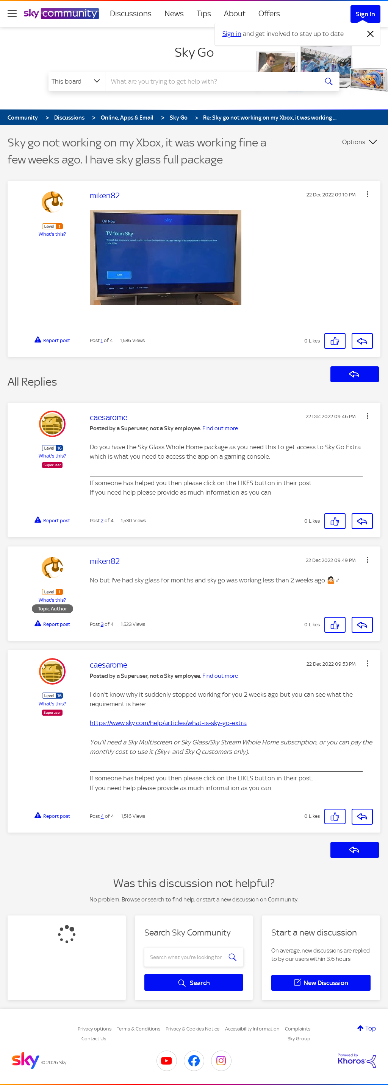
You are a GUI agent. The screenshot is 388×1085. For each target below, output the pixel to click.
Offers (269, 13)
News (174, 13)
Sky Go (194, 52)
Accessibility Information (252, 1029)
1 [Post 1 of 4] (102, 340)
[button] (367, 194)
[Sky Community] (61, 13)
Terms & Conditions (138, 1029)
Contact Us (93, 1038)
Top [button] (370, 1028)
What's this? (52, 234)
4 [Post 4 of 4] (102, 816)
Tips (204, 13)
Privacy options (94, 1029)
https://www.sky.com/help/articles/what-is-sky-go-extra (168, 723)
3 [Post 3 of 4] (102, 624)
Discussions (131, 13)
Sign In (365, 14)
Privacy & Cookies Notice (192, 1029)
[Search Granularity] (76, 81)
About (235, 13)
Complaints (297, 1029)
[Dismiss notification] (371, 34)
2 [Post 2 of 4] (102, 520)
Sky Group (299, 1038)
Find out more (220, 428)
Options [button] (353, 142)
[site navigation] (12, 13)
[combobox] (210, 81)
